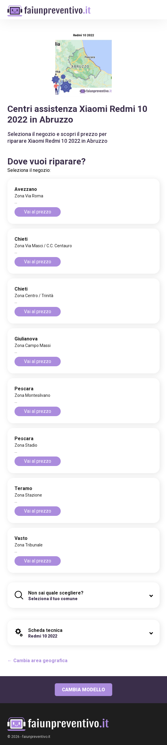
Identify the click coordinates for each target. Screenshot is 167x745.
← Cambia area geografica (37, 660)
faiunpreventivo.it (36, 737)
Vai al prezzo (37, 212)
